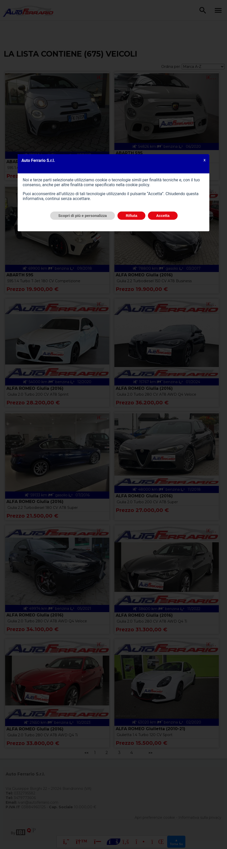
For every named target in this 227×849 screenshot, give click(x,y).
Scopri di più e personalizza (82, 216)
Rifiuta (131, 216)
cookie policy (137, 184)
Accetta (162, 216)
